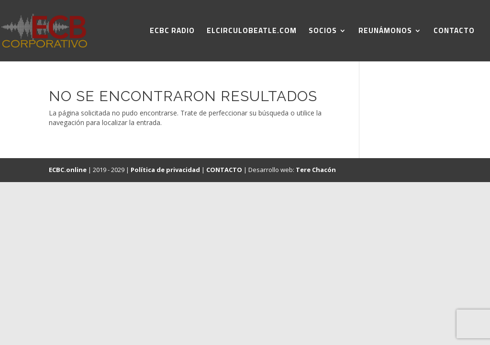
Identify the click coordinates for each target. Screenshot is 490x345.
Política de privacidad (165, 169)
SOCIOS (323, 32)
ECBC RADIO (172, 32)
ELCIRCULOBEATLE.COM (252, 32)
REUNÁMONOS (385, 32)
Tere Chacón (316, 169)
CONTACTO (454, 32)
